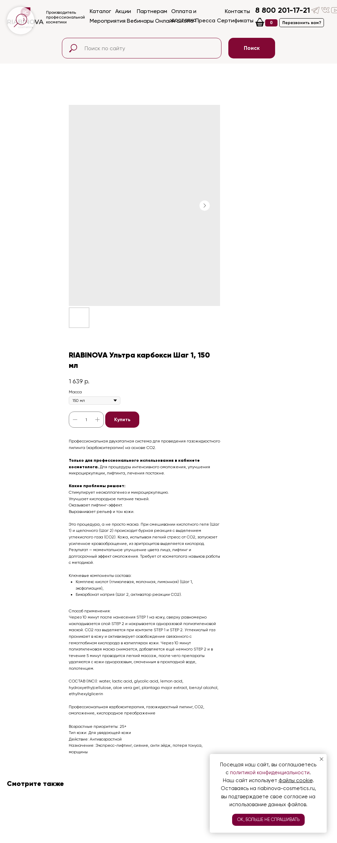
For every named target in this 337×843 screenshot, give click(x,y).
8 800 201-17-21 (282, 10)
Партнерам (152, 11)
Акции (123, 11)
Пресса (205, 20)
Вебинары (140, 21)
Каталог (100, 11)
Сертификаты (235, 20)
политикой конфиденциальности (269, 772)
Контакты (237, 11)
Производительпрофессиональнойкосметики (65, 17)
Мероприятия (108, 21)
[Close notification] (321, 759)
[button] (301, 22)
